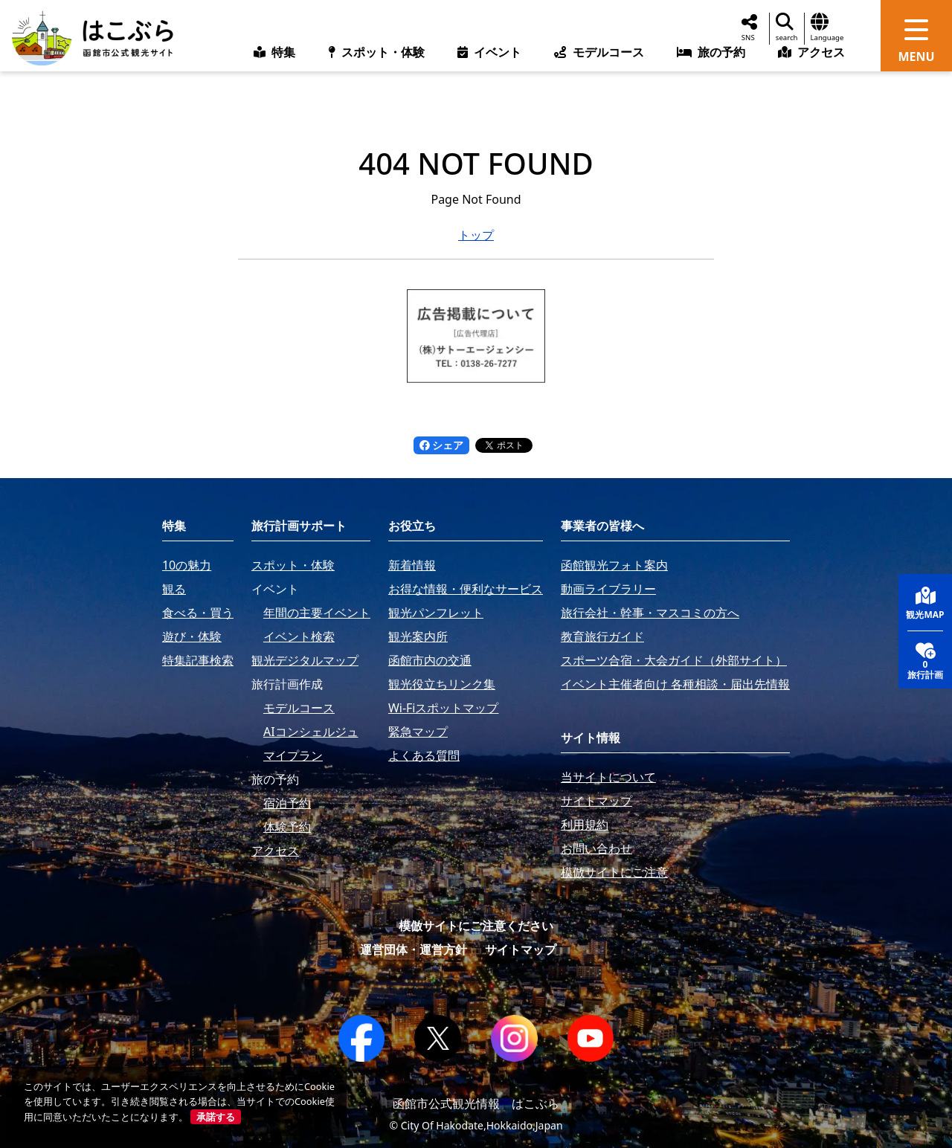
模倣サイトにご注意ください (476, 926)
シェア (441, 445)
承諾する (215, 1116)
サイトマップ (520, 949)
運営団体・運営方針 (413, 949)
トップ (476, 235)
